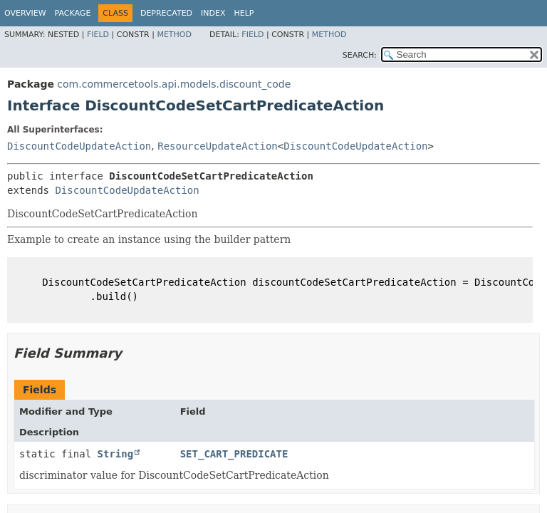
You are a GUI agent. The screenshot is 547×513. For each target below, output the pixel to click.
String (116, 454)
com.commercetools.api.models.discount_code (174, 84)
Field (98, 34)
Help (244, 13)
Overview (25, 13)
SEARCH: (360, 55)
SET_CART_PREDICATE (234, 454)
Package (73, 13)
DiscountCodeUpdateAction (79, 146)
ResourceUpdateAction (217, 146)
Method (174, 34)
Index (213, 13)
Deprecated (166, 13)
